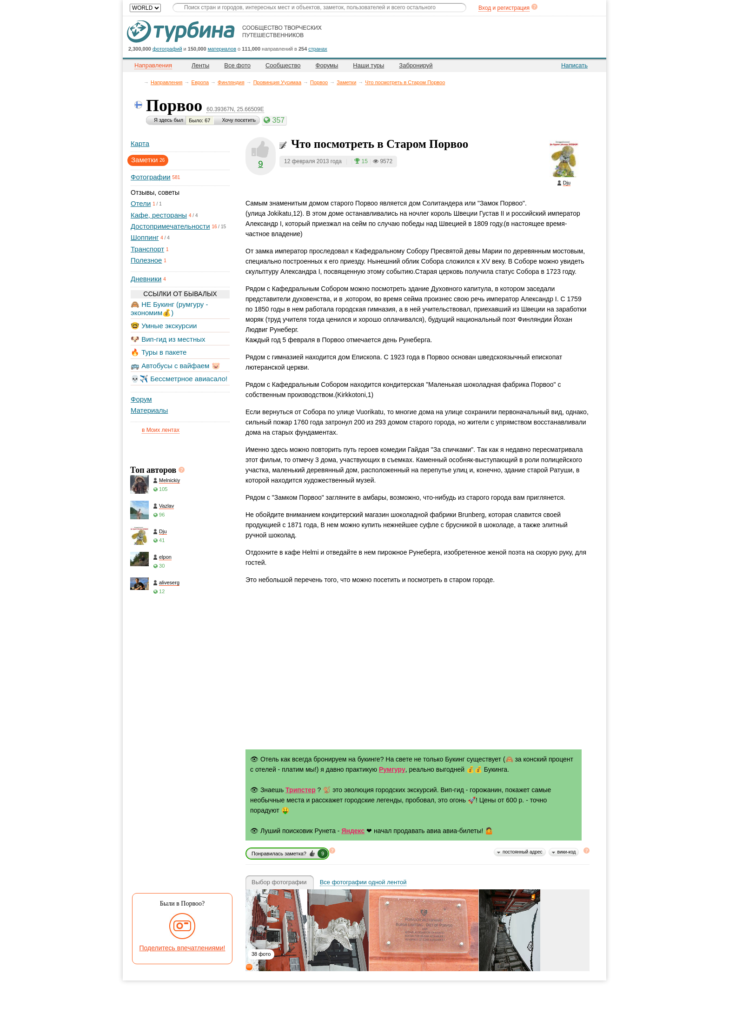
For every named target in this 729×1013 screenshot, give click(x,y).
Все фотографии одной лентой (363, 882)
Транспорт (147, 249)
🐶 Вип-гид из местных (168, 339)
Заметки (346, 82)
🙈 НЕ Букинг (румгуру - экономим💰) (169, 308)
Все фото (237, 65)
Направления (167, 82)
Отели (141, 203)
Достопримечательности (170, 226)
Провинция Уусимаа (277, 82)
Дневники (146, 279)
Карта (140, 143)
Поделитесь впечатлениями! (182, 948)
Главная (139, 82)
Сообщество (283, 65)
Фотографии (151, 177)
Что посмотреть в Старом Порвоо (405, 82)
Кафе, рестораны (159, 215)
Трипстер (300, 790)
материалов (222, 49)
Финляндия (231, 82)
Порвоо (319, 82)
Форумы (327, 65)
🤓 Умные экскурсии (164, 326)
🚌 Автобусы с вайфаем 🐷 (175, 366)
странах (317, 49)
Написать (574, 65)
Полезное (146, 260)
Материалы (149, 410)
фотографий (167, 49)
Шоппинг (145, 237)
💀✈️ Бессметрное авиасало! (179, 379)
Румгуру (392, 769)
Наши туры (368, 65)
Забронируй (415, 65)
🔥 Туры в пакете (158, 352)
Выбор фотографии (279, 882)
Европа (200, 82)
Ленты (200, 65)
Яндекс (352, 830)
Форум (141, 399)
